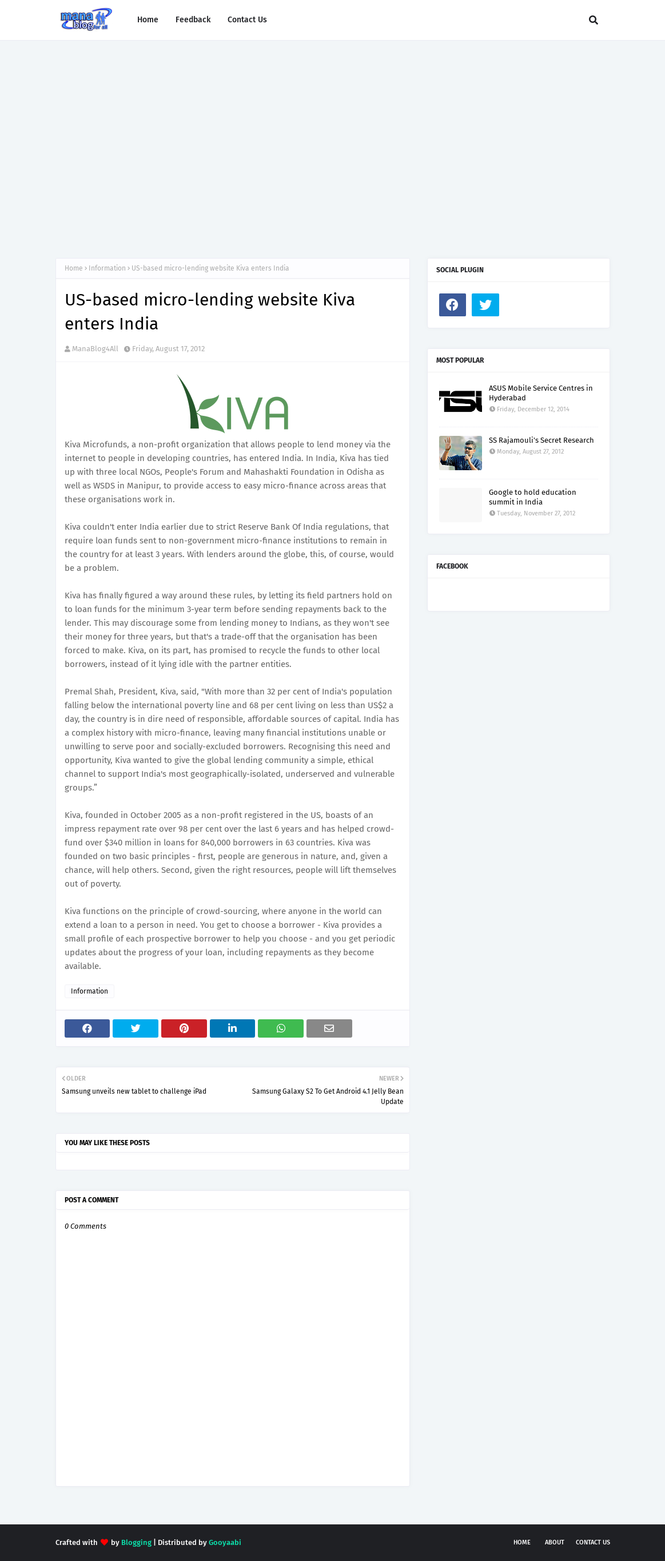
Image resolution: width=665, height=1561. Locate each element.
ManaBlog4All (95, 348)
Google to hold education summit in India (532, 497)
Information (107, 268)
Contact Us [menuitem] (247, 20)
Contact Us (593, 1542)
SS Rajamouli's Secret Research (541, 440)
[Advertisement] (332, 138)
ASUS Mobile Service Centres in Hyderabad (541, 393)
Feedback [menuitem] (193, 20)
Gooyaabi (225, 1542)
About (554, 1542)
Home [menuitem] (147, 20)
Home (74, 268)
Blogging (136, 1542)
